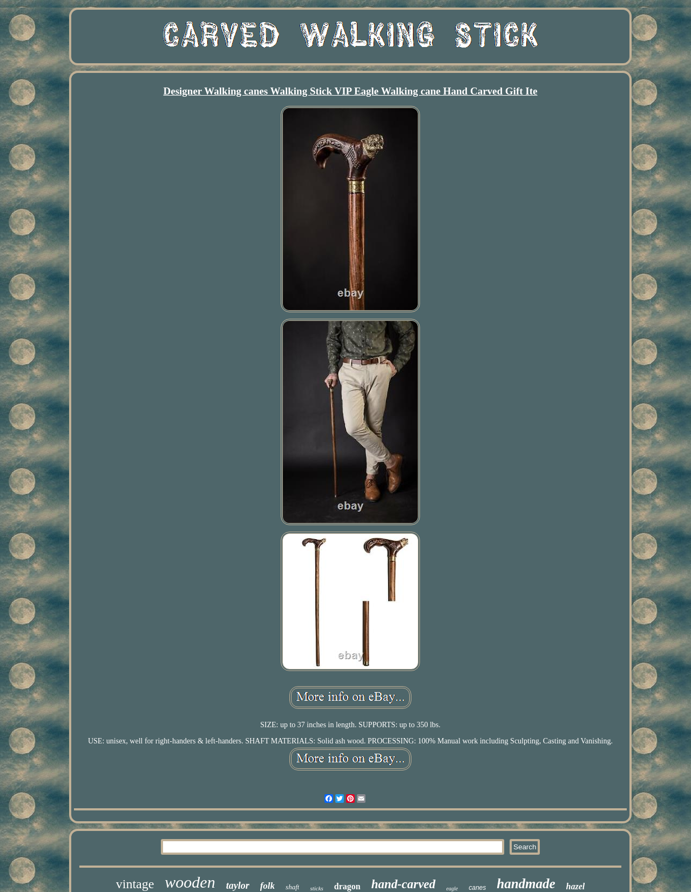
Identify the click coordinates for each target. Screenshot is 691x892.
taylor (237, 885)
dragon (347, 886)
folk (267, 886)
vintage (135, 884)
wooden (190, 882)
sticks (316, 888)
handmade (526, 883)
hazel (575, 886)
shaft (292, 887)
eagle (452, 888)
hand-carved (403, 884)
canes (477, 887)
